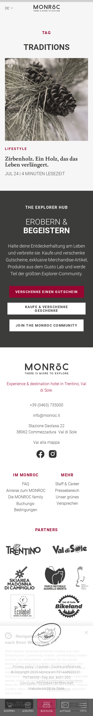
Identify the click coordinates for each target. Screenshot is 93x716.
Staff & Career (67, 483)
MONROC (46, 8)
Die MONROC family (25, 496)
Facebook (40, 454)
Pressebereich (67, 490)
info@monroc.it (46, 415)
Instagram (53, 454)
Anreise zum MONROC (25, 490)
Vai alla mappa (46, 442)
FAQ (25, 483)
